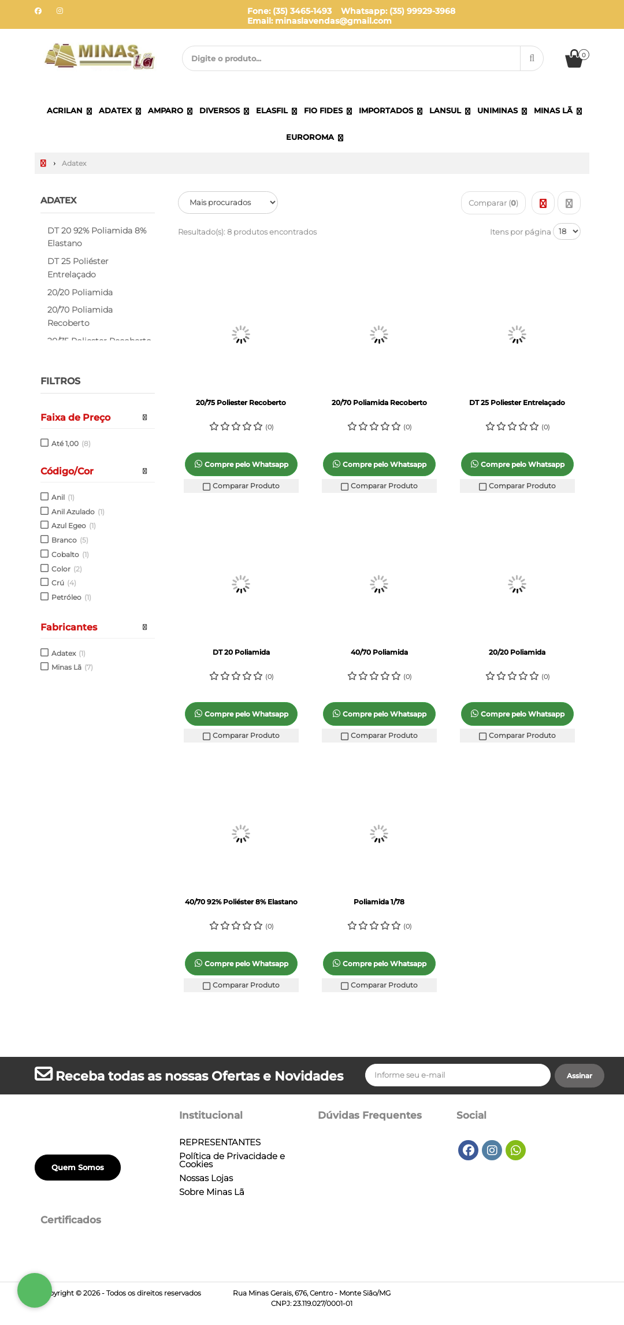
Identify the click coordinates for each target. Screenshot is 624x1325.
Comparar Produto (241, 486)
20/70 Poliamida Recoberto (80, 316)
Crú (63, 582)
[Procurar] (532, 58)
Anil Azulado (78, 511)
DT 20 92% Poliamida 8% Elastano (96, 236)
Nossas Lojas (206, 1178)
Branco (69, 540)
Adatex (60, 200)
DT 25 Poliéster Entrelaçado (78, 268)
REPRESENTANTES (220, 1142)
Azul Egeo (73, 525)
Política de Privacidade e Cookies (232, 1160)
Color (66, 568)
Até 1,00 (71, 443)
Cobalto (70, 554)
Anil (63, 497)
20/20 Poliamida (80, 292)
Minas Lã (72, 667)
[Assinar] (579, 1076)
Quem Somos (77, 1167)
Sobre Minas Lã (211, 1192)
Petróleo (71, 597)
